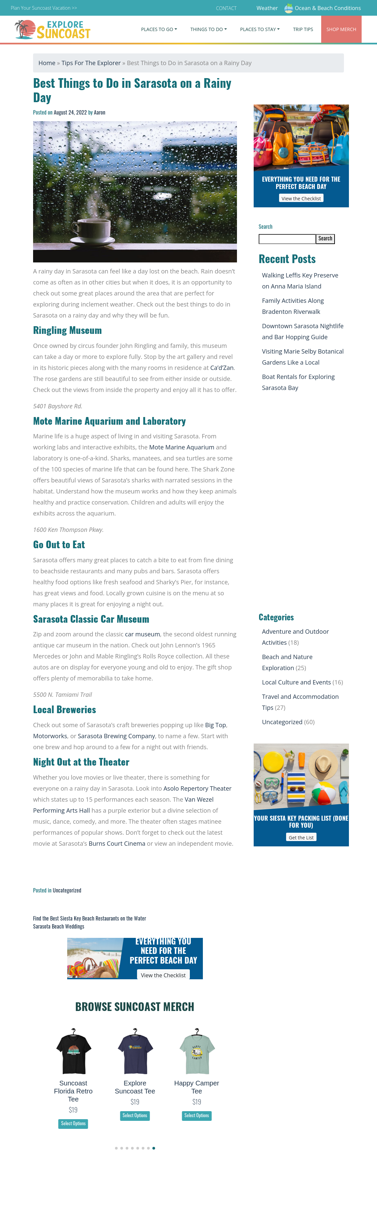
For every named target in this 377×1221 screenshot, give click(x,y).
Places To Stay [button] (258, 29)
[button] (116, 1148)
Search (265, 227)
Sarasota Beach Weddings (58, 927)
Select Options (73, 1124)
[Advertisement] (301, 503)
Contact (226, 8)
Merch (341, 29)
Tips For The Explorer (91, 63)
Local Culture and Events (296, 682)
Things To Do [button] (207, 29)
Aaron (99, 113)
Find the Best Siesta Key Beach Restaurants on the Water (89, 919)
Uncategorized (67, 891)
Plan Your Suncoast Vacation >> (44, 8)
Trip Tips (303, 29)
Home (46, 63)
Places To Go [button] (157, 29)
